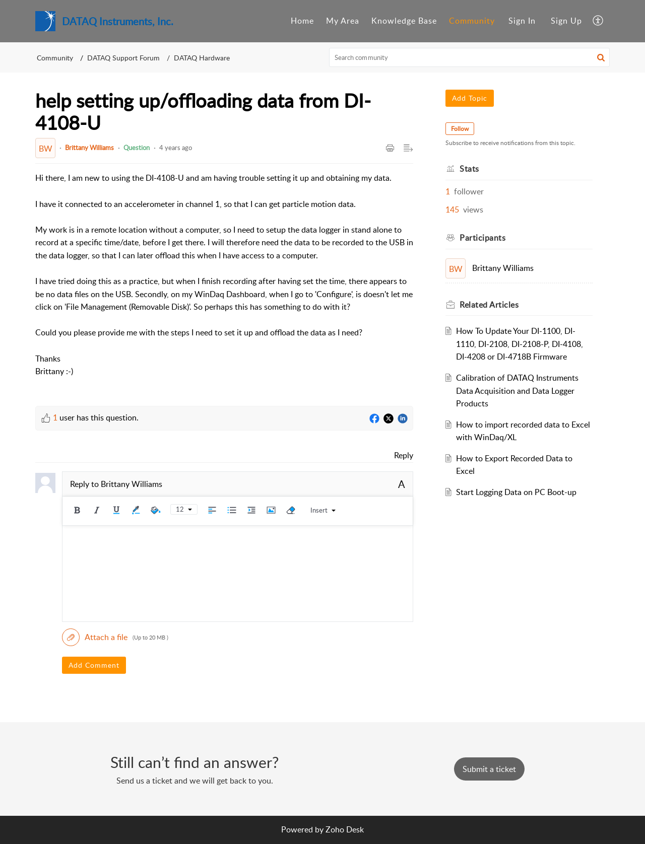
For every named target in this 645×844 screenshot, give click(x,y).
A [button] (401, 484)
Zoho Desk (345, 829)
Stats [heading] (469, 168)
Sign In (522, 20)
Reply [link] (403, 455)
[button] (598, 21)
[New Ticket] (489, 769)
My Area (342, 20)
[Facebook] (374, 419)
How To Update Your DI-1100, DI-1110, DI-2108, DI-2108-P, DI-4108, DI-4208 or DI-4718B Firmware (519, 343)
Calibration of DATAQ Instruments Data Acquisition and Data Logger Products (517, 390)
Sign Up (566, 20)
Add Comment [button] (94, 665)
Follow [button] (460, 128)
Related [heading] (489, 304)
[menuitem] (302, 21)
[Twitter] (388, 419)
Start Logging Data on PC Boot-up (516, 492)
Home (302, 20)
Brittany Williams (89, 147)
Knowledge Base (404, 20)
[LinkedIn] (403, 419)
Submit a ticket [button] (489, 769)
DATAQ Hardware (202, 57)
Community (472, 20)
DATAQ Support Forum (123, 57)
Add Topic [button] (469, 98)
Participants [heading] (482, 237)
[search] (469, 57)
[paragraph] (224, 281)
